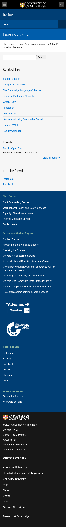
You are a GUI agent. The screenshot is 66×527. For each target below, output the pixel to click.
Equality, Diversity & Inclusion (18, 213)
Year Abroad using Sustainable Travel (23, 119)
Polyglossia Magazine (14, 84)
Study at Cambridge (14, 458)
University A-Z (10, 430)
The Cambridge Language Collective (22, 90)
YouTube (7, 369)
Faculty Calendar (12, 131)
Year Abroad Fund (12, 401)
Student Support (11, 79)
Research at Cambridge (16, 516)
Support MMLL (11, 125)
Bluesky (7, 358)
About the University (15, 467)
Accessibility (9, 439)
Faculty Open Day (12, 148)
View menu (4, 4)
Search (61, 4)
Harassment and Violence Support (21, 245)
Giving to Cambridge (14, 507)
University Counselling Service (19, 256)
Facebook (8, 184)
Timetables (9, 107)
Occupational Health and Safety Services (24, 208)
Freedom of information (15, 444)
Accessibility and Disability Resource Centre (26, 261)
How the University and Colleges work (23, 473)
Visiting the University (14, 479)
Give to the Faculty (13, 396)
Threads (7, 375)
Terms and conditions (14, 449)
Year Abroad (9, 113)
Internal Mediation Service (16, 219)
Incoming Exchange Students (18, 96)
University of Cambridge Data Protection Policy (27, 281)
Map (5, 484)
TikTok (6, 380)
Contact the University (14, 435)
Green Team (9, 102)
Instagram (8, 179)
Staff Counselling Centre (16, 202)
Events (6, 496)
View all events (51, 157)
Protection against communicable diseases (25, 292)
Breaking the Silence (14, 250)
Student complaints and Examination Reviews (27, 286)
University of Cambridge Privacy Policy (23, 275)
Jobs (5, 501)
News (6, 490)
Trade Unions (10, 224)
